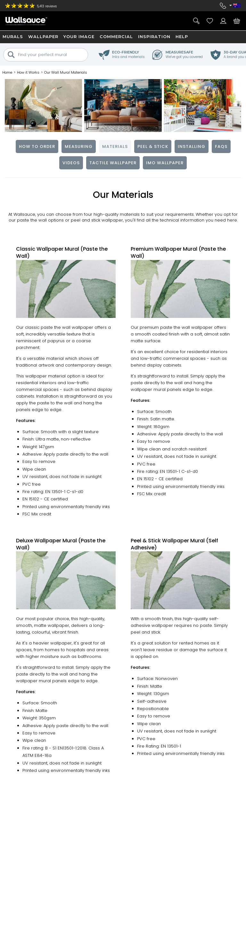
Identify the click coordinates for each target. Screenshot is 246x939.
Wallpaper (43, 36)
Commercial (116, 36)
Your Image (78, 36)
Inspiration (154, 36)
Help (182, 36)
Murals (13, 36)
